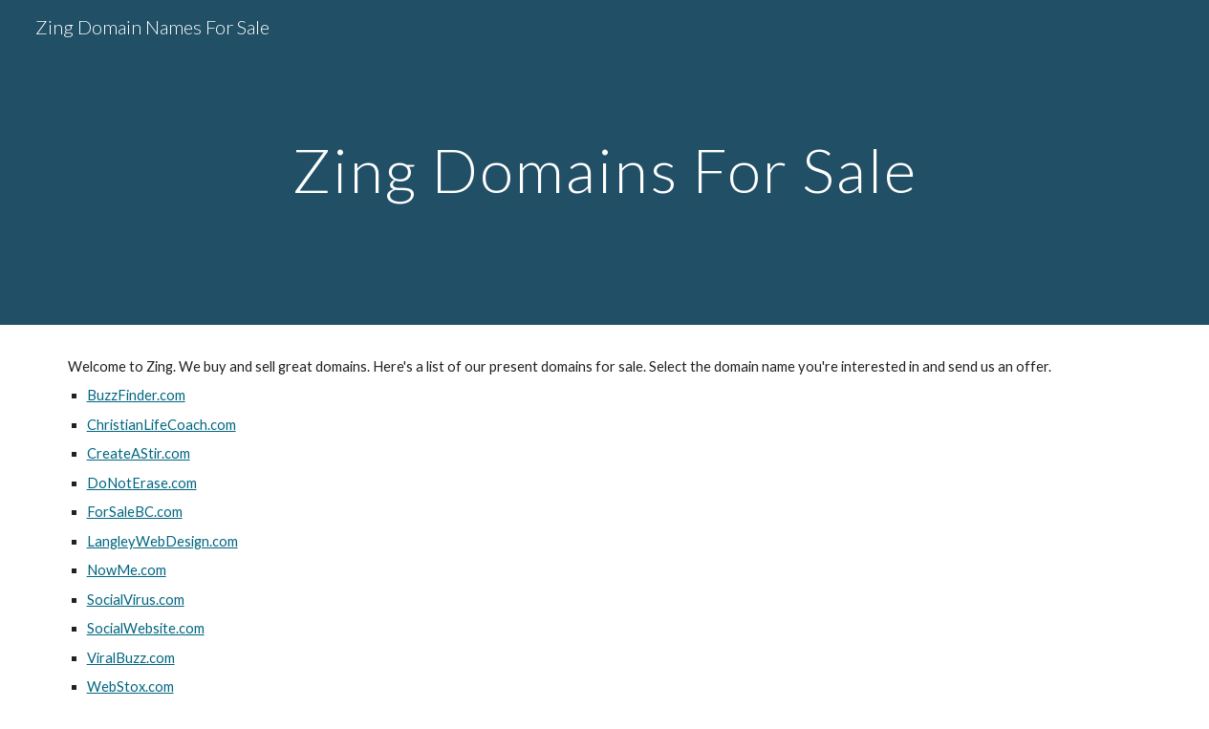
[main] (604, 162)
